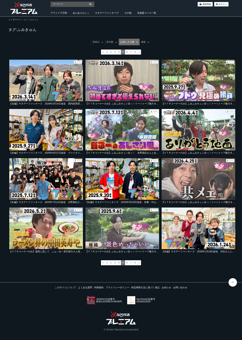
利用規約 (99, 287)
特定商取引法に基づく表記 (145, 287)
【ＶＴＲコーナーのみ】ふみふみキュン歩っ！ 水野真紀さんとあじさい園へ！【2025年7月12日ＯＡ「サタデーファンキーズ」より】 (157, 152)
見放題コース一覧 (146, 12)
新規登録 (207, 4)
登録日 (98, 42)
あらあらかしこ (81, 12)
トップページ (14, 19)
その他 (127, 12)
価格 (145, 42)
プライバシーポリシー (117, 287)
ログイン (223, 4)
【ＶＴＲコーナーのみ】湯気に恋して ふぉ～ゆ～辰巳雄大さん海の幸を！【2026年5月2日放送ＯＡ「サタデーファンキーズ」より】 (80, 251)
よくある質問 (85, 287)
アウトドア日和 (59, 12)
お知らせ (166, 287)
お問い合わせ (180, 287)
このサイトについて (65, 287)
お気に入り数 (129, 42)
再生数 (111, 42)
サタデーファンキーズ (107, 12)
